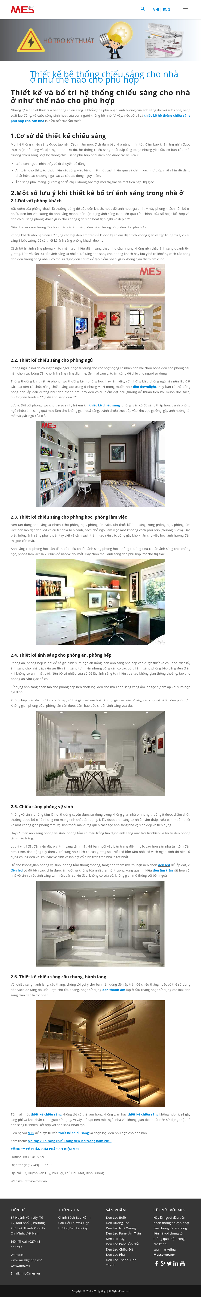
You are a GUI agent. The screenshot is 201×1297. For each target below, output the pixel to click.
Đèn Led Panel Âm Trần (123, 1233)
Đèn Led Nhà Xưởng (121, 1228)
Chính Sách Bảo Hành (74, 1217)
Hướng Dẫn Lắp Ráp (73, 1228)
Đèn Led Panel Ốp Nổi (122, 1244)
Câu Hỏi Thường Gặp (73, 1223)
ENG (166, 9)
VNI (156, 9)
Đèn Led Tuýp (116, 1238)
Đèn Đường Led (117, 1223)
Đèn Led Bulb (116, 1217)
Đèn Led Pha (115, 1254)
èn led (165, 865)
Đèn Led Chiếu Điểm (121, 1249)
